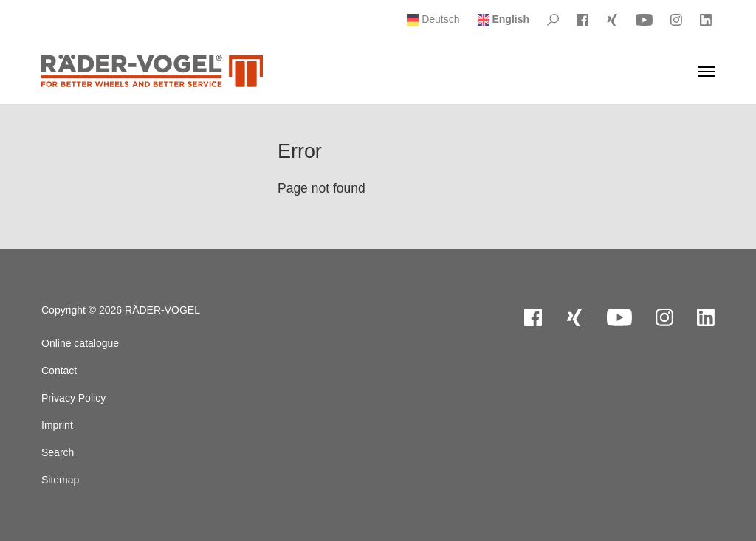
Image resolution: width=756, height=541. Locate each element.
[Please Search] (553, 19)
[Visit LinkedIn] (706, 19)
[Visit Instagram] (676, 19)
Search (57, 452)
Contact (59, 370)
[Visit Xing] (612, 19)
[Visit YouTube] (644, 19)
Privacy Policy (73, 398)
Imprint (57, 425)
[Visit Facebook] (582, 19)
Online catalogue (80, 343)
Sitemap (60, 480)
